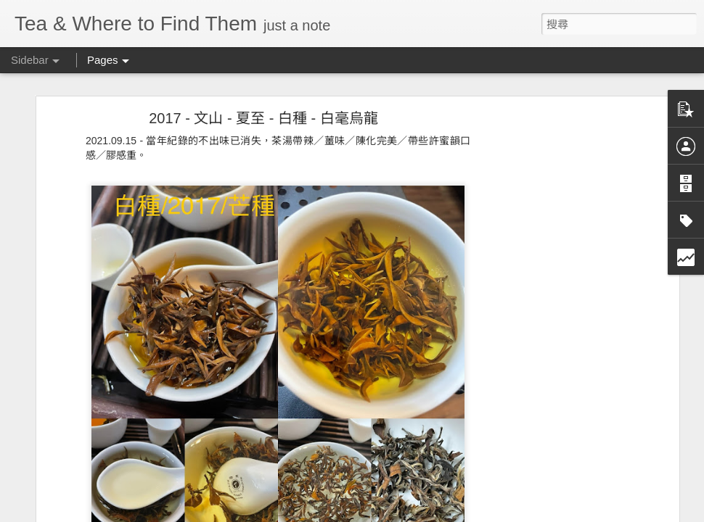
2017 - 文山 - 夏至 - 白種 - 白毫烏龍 (263, 118)
